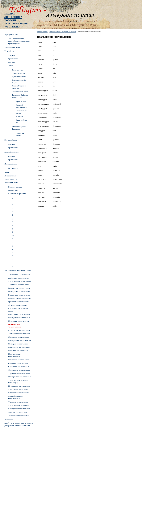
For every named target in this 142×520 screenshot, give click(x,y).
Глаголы (11, 62)
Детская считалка (19, 77)
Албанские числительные (18, 278)
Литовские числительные (18, 337)
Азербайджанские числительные (15, 397)
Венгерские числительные (19, 409)
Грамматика (13, 59)
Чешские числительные (18, 389)
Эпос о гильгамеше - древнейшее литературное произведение (19, 41)
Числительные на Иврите (18, 405)
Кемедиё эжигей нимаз (21, 106)
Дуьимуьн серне (20, 134)
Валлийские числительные (19, 295)
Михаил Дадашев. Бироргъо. (19, 127)
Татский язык (9, 51)
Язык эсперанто (10, 176)
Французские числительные (19, 377)
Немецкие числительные (18, 344)
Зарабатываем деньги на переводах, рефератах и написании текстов (18, 424)
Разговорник (13, 168)
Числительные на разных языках (62, 32)
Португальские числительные (14, 355)
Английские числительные (19, 274)
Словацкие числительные (18, 366)
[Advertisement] (16, 472)
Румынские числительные (19, 360)
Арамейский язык (11, 152)
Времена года (17, 70)
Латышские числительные (19, 333)
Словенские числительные (19, 370)
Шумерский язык (11, 34)
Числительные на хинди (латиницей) (18, 381)
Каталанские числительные (19, 330)
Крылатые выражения (17, 194)
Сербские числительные (18, 363)
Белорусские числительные (19, 288)
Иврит (7, 172)
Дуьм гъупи (21, 101)
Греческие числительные (18, 302)
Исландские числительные (19, 318)
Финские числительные (18, 412)
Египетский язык (11, 179)
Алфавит (12, 55)
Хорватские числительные (19, 386)
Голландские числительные (19, 298)
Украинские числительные (19, 373)
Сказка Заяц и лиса (20, 91)
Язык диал (8, 420)
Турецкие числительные (18, 402)
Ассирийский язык (12, 48)
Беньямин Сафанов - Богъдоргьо (20, 96)
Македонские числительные (19, 340)
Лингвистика (13, 17)
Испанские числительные (18, 321)
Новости (10, 20)
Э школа (19, 116)
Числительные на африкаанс (20, 281)
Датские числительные (17, 305)
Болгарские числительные (19, 291)
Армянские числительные (18, 285)
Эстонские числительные (18, 415)
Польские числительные (18, 350)
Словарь (11, 156)
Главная (9, 14)
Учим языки (12, 27)
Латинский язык (11, 182)
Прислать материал (17, 23)
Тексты (11, 65)
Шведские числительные (18, 393)
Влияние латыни (15, 187)
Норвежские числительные (19, 347)
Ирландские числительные (19, 314)
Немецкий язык (10, 164)
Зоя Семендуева (18, 73)
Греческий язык (10, 140)
